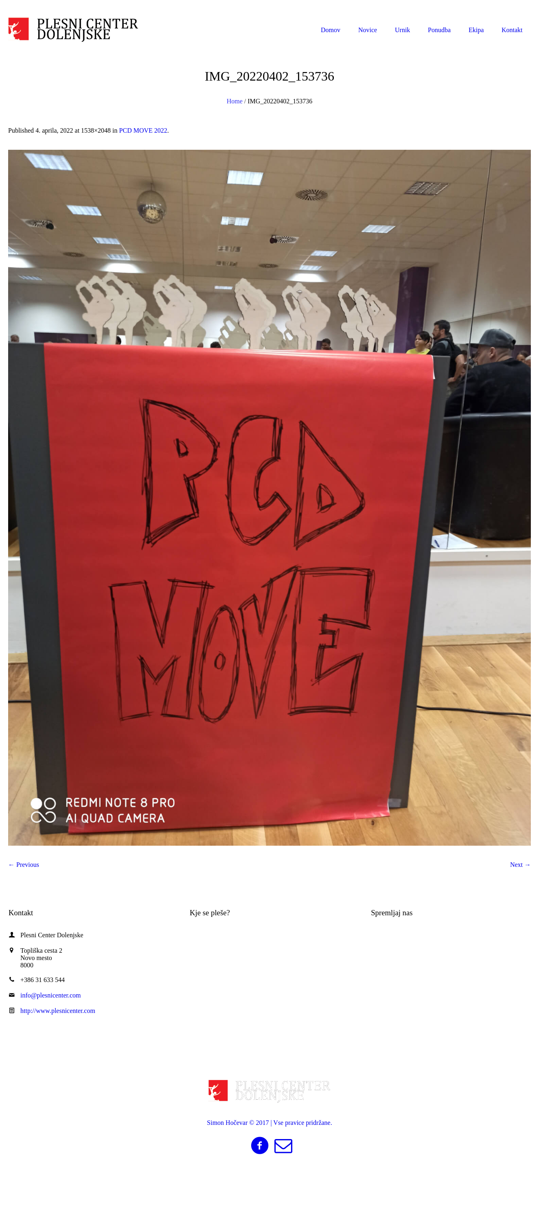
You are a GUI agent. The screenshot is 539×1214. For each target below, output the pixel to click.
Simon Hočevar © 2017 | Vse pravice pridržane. (269, 1122)
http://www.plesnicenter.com (57, 1010)
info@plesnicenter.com (488, 7)
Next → (520, 864)
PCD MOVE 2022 (143, 130)
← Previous (23, 864)
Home (235, 101)
